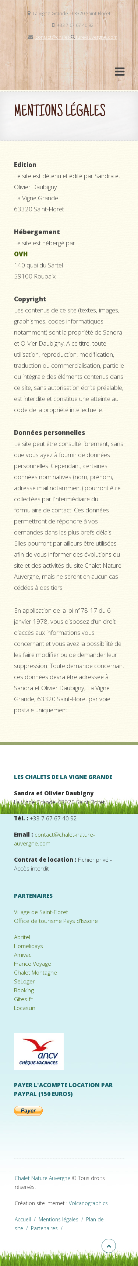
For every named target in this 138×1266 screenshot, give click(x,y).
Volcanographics (88, 1203)
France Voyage (32, 964)
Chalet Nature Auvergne (42, 1178)
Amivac (23, 955)
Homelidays (28, 946)
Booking (24, 990)
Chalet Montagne (35, 972)
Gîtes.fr (23, 999)
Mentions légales (62, 1219)
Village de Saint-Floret (41, 912)
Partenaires (48, 1228)
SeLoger (24, 981)
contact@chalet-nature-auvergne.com (76, 37)
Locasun (24, 1008)
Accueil (27, 1219)
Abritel (22, 937)
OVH (21, 254)
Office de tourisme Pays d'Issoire (56, 921)
